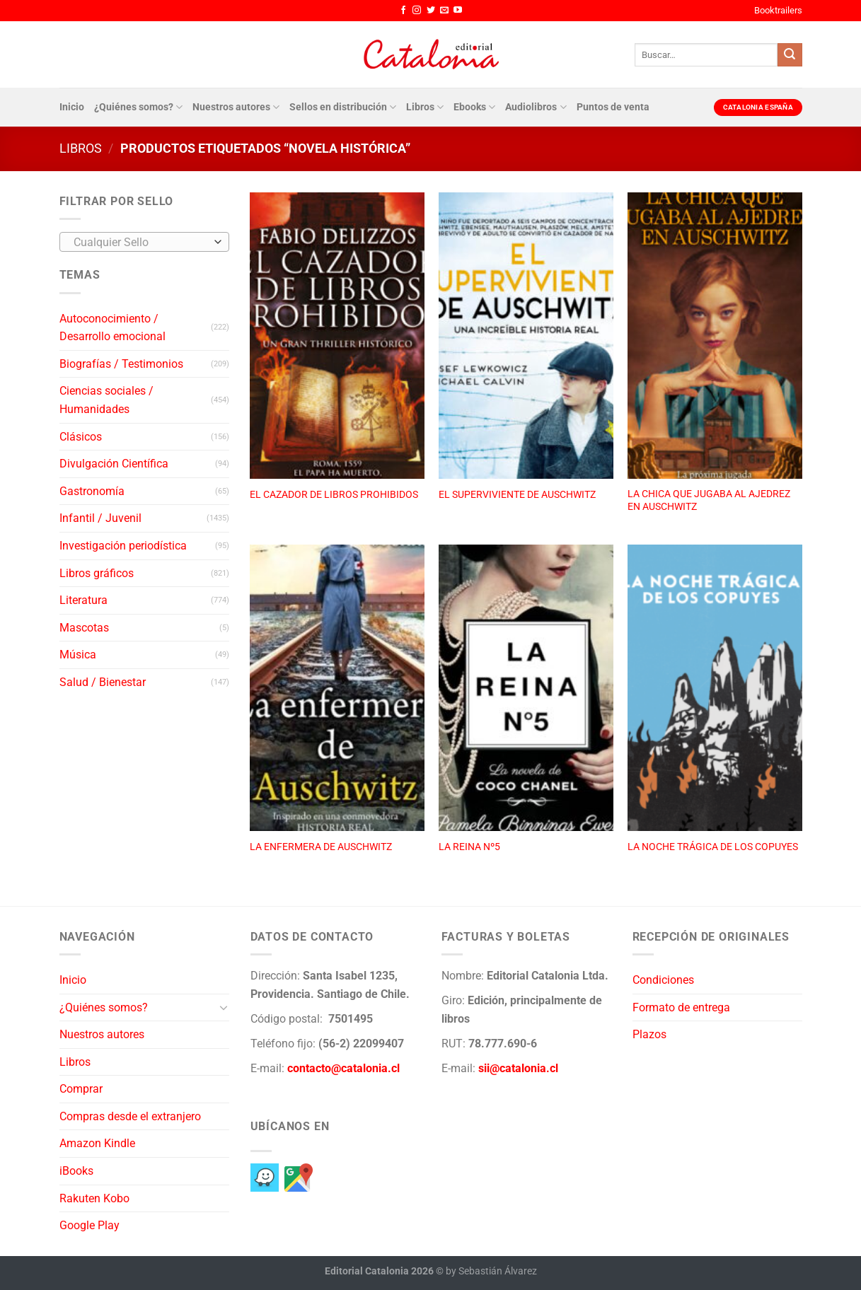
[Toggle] (223, 1007)
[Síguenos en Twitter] (431, 11)
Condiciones (663, 980)
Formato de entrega (681, 1007)
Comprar (81, 1089)
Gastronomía (92, 491)
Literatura (83, 600)
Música (77, 654)
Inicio (71, 107)
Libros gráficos (96, 573)
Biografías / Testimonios (121, 364)
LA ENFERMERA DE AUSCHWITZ (321, 847)
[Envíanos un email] (444, 11)
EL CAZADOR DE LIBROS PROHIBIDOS (334, 495)
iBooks (76, 1171)
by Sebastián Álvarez (491, 1271)
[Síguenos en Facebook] (403, 11)
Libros (425, 107)
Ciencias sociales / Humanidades (106, 400)
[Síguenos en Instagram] (416, 11)
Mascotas (84, 627)
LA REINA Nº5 (469, 847)
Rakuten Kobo (94, 1198)
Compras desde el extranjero (130, 1116)
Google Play (89, 1225)
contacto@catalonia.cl (343, 1068)
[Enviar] (790, 55)
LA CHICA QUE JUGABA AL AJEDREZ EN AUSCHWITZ (709, 500)
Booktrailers (778, 10)
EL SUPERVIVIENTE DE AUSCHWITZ (517, 495)
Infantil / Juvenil (100, 518)
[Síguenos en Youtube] (457, 11)
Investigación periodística (123, 545)
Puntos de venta (613, 107)
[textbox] (140, 242)
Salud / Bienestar (102, 682)
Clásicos (80, 436)
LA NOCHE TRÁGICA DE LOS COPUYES (713, 847)
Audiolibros (535, 107)
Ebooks (474, 107)
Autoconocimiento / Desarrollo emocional (112, 328)
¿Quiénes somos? (138, 107)
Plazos (649, 1034)
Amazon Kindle (97, 1143)
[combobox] (144, 242)
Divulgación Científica (113, 463)
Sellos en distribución (342, 107)
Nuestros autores (235, 107)
